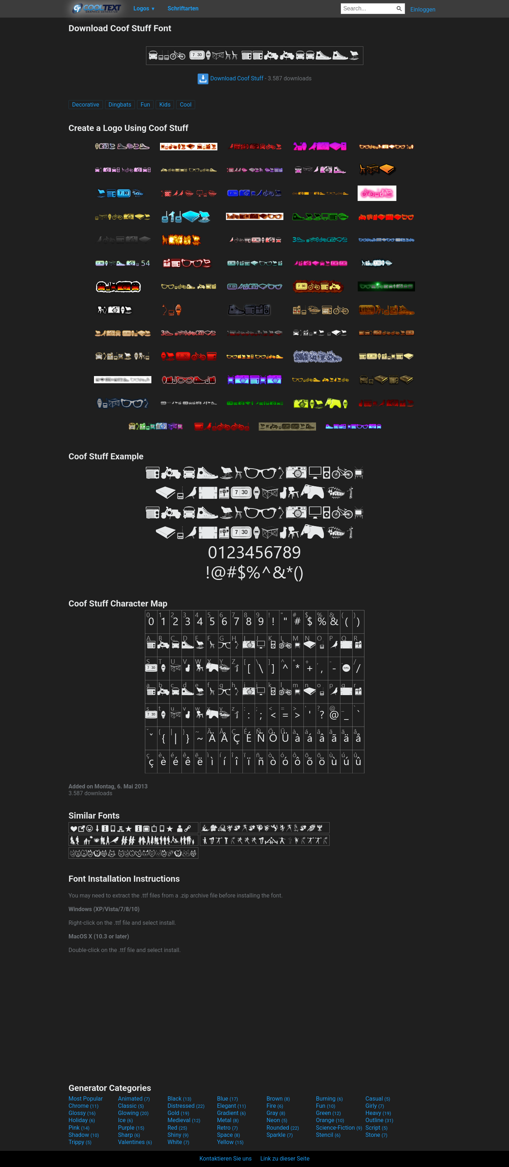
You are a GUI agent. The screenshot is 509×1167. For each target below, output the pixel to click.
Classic (131, 1105)
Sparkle (280, 1134)
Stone (376, 1134)
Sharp (129, 1134)
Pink (79, 1127)
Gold (178, 1113)
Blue (227, 1098)
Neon (277, 1120)
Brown (278, 1098)
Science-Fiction (339, 1127)
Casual (378, 1098)
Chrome (84, 1105)
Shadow (84, 1134)
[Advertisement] (34, 130)
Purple (131, 1127)
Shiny (178, 1134)
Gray (276, 1113)
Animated (134, 1098)
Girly (375, 1105)
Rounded (283, 1127)
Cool (186, 104)
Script (377, 1127)
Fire (275, 1105)
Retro (227, 1127)
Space (228, 1134)
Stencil (328, 1134)
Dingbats (120, 104)
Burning (329, 1098)
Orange (330, 1120)
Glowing (133, 1113)
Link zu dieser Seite (285, 1158)
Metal (228, 1120)
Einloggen (422, 9)
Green (328, 1113)
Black (180, 1098)
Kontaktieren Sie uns (225, 1158)
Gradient (231, 1113)
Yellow (230, 1142)
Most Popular (86, 1098)
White (178, 1142)
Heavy (378, 1113)
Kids (164, 104)
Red (177, 1127)
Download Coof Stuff (230, 78)
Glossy (82, 1113)
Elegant (231, 1105)
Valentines (135, 1142)
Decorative (85, 104)
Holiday (82, 1120)
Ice (125, 1120)
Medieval (184, 1120)
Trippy (80, 1142)
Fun (145, 104)
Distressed (186, 1105)
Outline (379, 1120)
